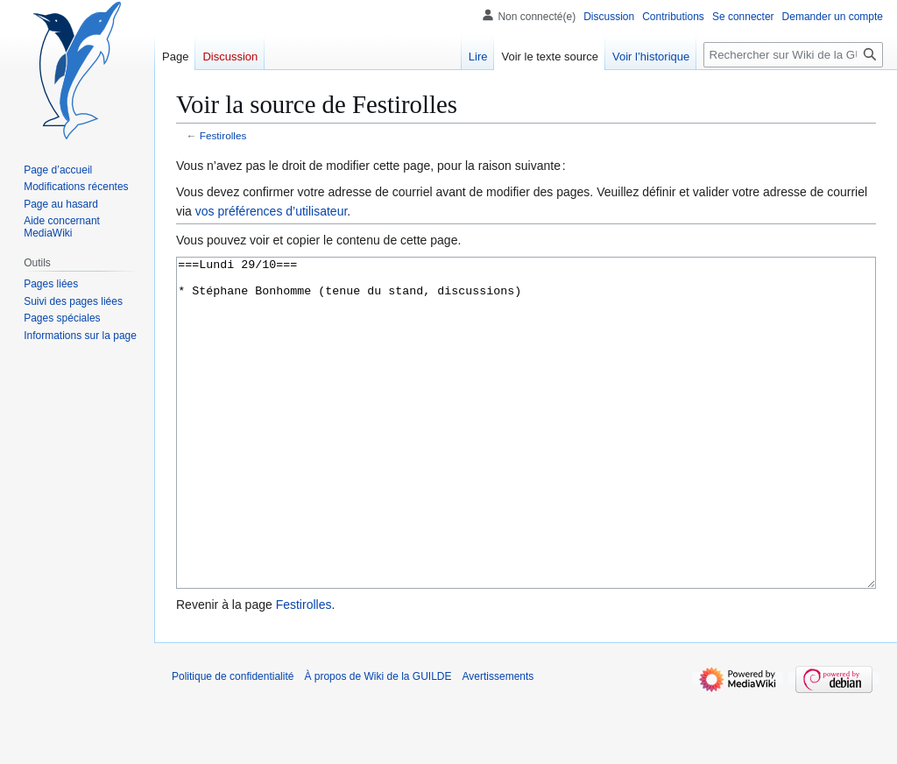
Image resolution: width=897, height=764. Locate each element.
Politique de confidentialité (232, 742)
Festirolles (223, 135)
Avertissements (498, 742)
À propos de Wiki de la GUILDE (377, 742)
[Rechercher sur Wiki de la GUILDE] (793, 54)
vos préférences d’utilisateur (271, 211)
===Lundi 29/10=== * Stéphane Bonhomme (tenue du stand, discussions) (526, 456)
